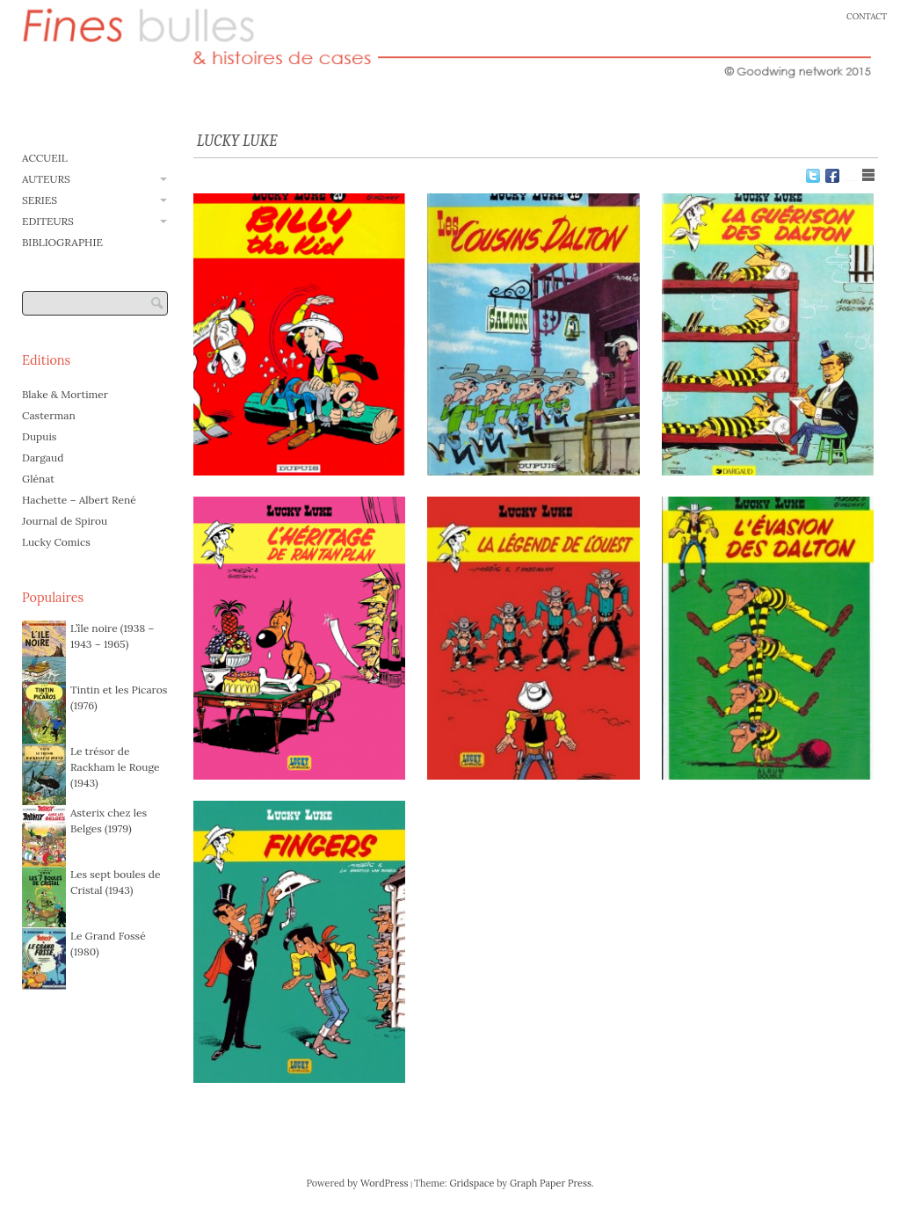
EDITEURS (48, 221)
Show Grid (851, 175)
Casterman (49, 415)
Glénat (38, 478)
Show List (868, 175)
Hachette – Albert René (79, 499)
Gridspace (471, 1183)
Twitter (813, 176)
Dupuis (39, 436)
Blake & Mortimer (65, 394)
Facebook (832, 176)
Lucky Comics (56, 541)
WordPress (384, 1183)
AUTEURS (46, 178)
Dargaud (42, 457)
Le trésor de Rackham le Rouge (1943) (114, 766)
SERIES (39, 200)
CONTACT (866, 16)
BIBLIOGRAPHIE (62, 242)
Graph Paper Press (551, 1183)
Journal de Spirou (64, 520)
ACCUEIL (45, 157)
